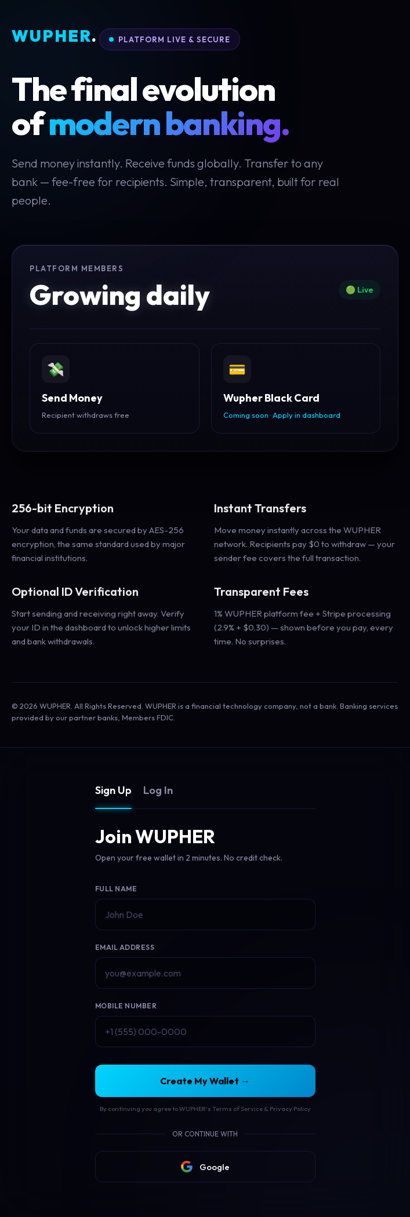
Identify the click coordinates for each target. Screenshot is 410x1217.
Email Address (125, 947)
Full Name (116, 888)
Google (205, 1166)
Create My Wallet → (205, 1081)
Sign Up (113, 790)
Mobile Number (126, 1005)
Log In (158, 790)
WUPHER (54, 36)
